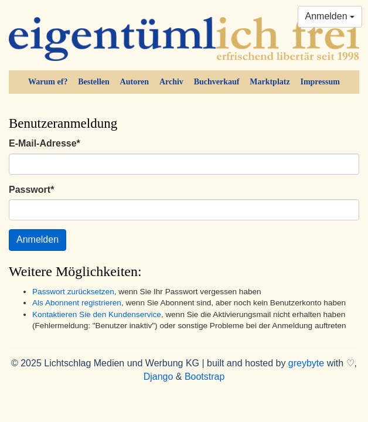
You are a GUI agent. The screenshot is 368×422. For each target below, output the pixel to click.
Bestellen (94, 81)
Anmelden (330, 16)
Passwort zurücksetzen (73, 291)
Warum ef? (47, 81)
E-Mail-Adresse (44, 143)
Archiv (171, 81)
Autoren (134, 81)
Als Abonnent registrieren (76, 302)
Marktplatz (269, 81)
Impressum (319, 81)
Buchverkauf (217, 81)
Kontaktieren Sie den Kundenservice (96, 314)
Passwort (31, 190)
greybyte (306, 363)
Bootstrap (204, 377)
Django (158, 377)
